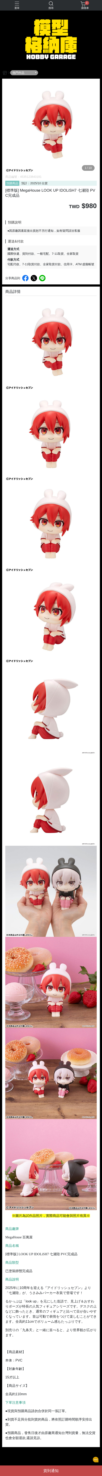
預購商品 (12, 183)
